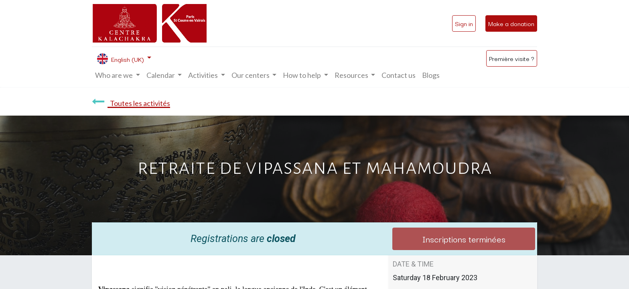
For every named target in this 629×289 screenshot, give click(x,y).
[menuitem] (398, 75)
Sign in (464, 23)
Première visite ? (511, 58)
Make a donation (511, 23)
